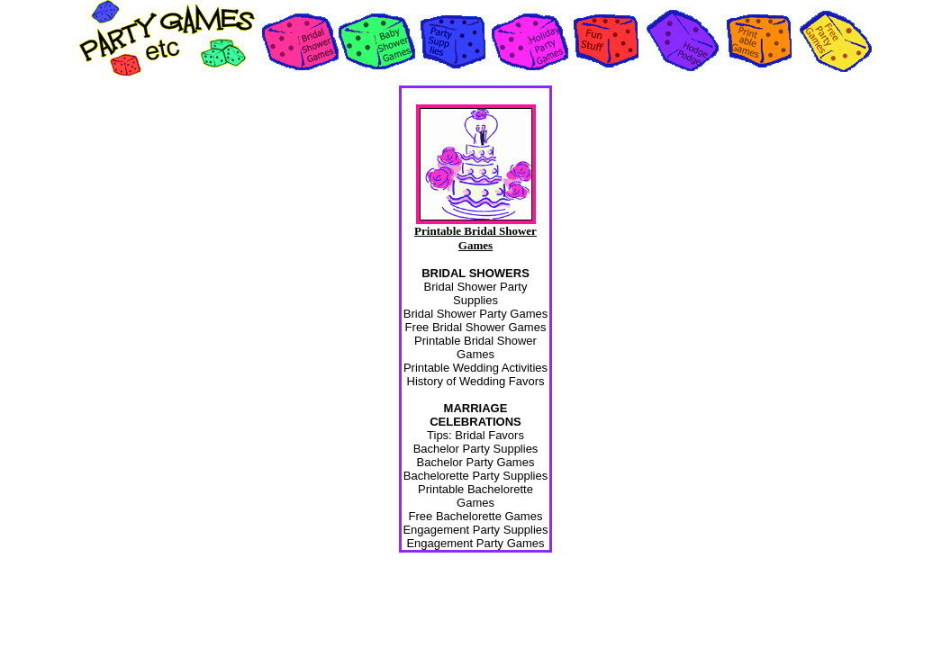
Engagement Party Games (475, 543)
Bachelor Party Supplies (476, 448)
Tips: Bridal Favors (475, 435)
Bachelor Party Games (476, 462)
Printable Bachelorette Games (475, 495)
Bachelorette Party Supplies (475, 475)
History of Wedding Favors (476, 381)
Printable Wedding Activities (475, 367)
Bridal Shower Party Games (475, 313)
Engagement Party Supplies (475, 529)
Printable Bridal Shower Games (475, 347)
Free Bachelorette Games (476, 516)
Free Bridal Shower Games (476, 327)
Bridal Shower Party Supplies (476, 293)
